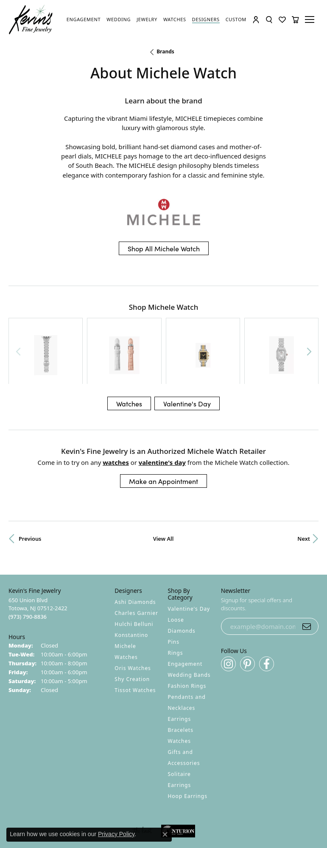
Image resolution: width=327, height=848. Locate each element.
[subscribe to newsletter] (306, 579)
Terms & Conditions (172, 809)
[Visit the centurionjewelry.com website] (178, 784)
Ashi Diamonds (135, 555)
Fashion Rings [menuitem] (187, 638)
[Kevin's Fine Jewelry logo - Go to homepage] (31, 19)
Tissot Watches (135, 643)
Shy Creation (132, 632)
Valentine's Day (187, 356)
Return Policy (79, 809)
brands (165, 51)
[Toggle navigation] (311, 19)
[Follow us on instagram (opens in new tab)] (228, 616)
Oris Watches (133, 621)
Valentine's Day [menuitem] (189, 561)
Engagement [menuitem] (185, 616)
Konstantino (131, 588)
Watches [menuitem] (179, 694)
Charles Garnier (136, 566)
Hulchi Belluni (134, 577)
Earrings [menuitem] (179, 672)
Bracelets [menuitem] (180, 683)
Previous (30, 491)
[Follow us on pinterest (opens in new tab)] (247, 616)
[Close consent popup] (165, 834)
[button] (256, 19)
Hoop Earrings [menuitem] (187, 749)
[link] (84, 19)
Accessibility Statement (235, 809)
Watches (129, 356)
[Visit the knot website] (142, 784)
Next (303, 491)
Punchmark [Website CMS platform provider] (179, 834)
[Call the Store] (27, 569)
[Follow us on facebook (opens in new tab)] (266, 616)
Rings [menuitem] (175, 605)
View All (163, 491)
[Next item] (309, 327)
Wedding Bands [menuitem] (189, 627)
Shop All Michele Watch (164, 248)
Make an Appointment (163, 434)
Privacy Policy (121, 809)
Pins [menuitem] (173, 594)
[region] (163, 327)
